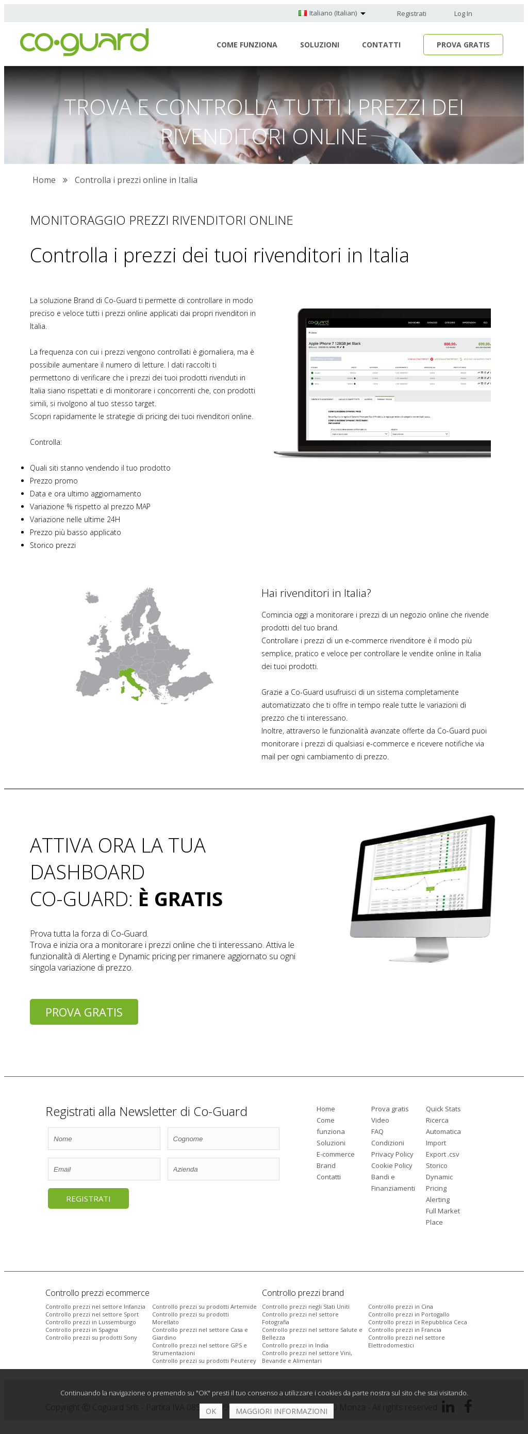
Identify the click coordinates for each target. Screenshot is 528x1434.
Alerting (438, 1199)
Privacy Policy (392, 1154)
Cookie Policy (391, 1165)
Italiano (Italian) (333, 13)
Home (326, 1108)
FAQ (377, 1131)
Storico (437, 1165)
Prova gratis (84, 1012)
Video (380, 1120)
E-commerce (336, 1154)
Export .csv (442, 1154)
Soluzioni (319, 44)
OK (211, 1411)
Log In (463, 13)
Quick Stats (443, 1108)
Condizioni (387, 1142)
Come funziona (247, 44)
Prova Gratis (463, 44)
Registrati (411, 13)
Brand (326, 1165)
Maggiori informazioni (281, 1411)
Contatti (381, 44)
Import (436, 1142)
